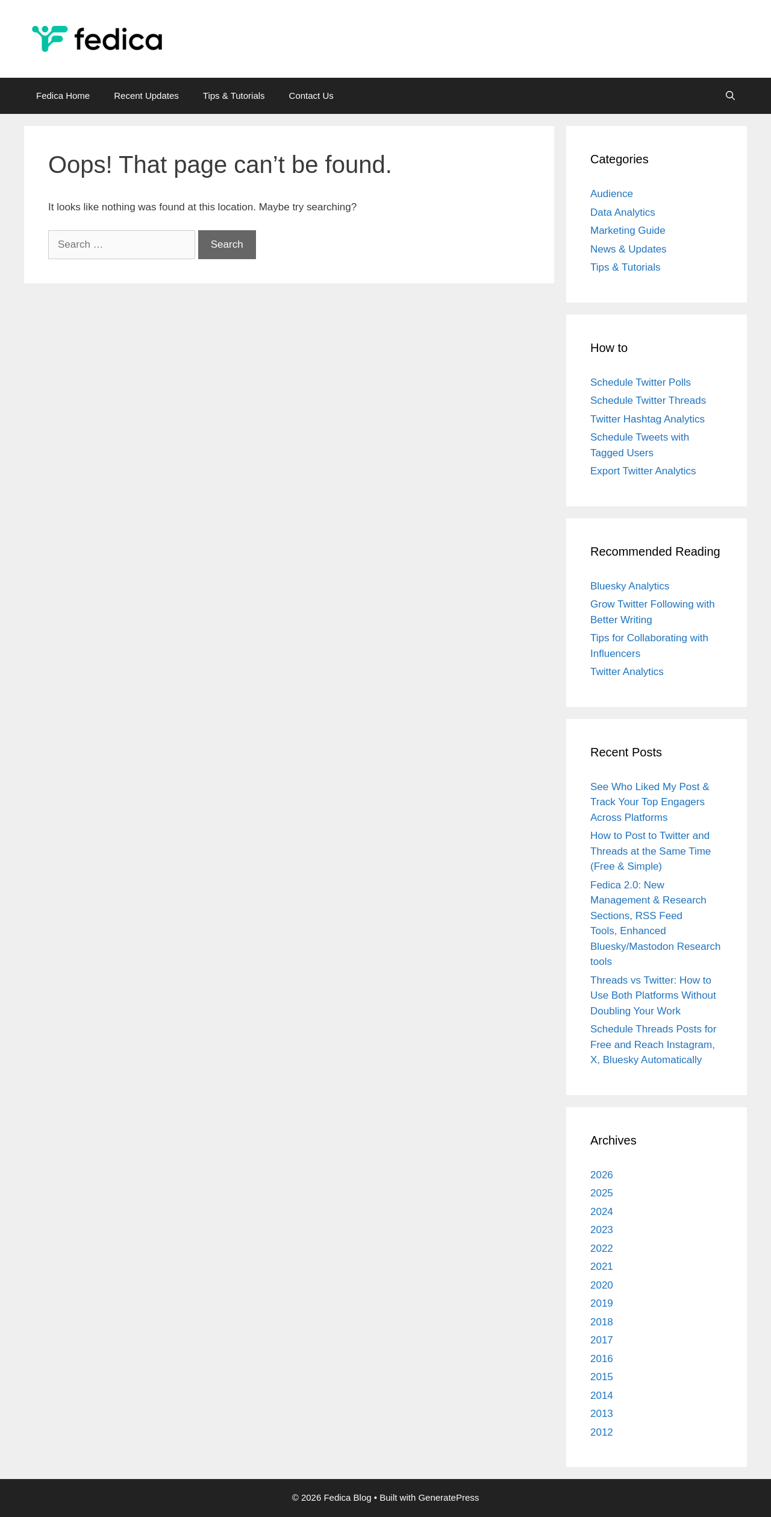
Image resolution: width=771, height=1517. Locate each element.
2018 (601, 1322)
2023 (601, 1230)
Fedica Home (63, 95)
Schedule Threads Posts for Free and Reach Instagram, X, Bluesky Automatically (653, 1044)
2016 (601, 1359)
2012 (601, 1432)
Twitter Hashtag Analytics (647, 419)
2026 (601, 1175)
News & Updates (628, 249)
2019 (601, 1303)
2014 (601, 1395)
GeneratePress (448, 1497)
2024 (601, 1211)
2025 (601, 1193)
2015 (601, 1377)
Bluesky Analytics (629, 586)
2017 (601, 1340)
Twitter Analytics (627, 671)
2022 (601, 1248)
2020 (601, 1285)
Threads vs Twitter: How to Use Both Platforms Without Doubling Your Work (653, 996)
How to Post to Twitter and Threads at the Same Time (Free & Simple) (650, 851)
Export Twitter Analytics (643, 471)
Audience (611, 193)
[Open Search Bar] (730, 96)
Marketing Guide (628, 230)
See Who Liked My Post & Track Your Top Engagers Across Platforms (649, 802)
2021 (601, 1266)
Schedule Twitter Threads (648, 400)
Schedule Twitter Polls (640, 382)
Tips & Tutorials (234, 95)
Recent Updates (146, 95)
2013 (601, 1413)
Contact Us (311, 95)
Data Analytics (622, 212)
